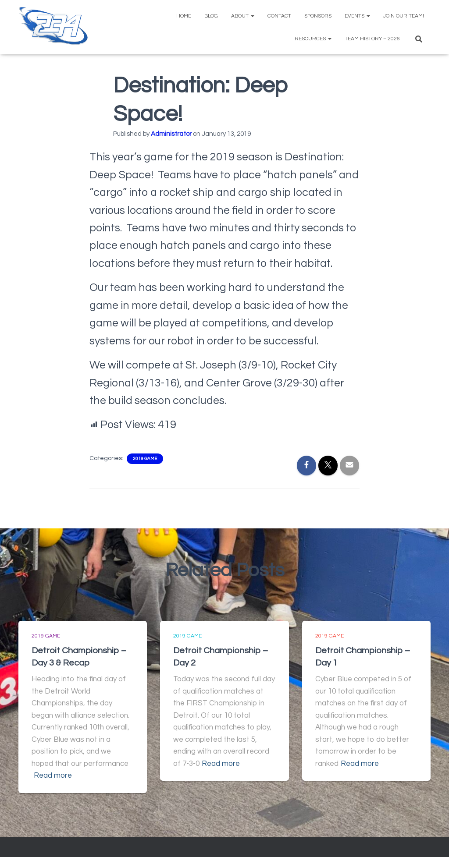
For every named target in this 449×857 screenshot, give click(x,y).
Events (357, 16)
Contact (279, 16)
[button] (252, 16)
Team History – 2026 (372, 39)
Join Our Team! (403, 16)
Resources (313, 39)
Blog (211, 16)
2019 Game (145, 459)
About (242, 16)
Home (183, 16)
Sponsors (317, 16)
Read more (53, 775)
